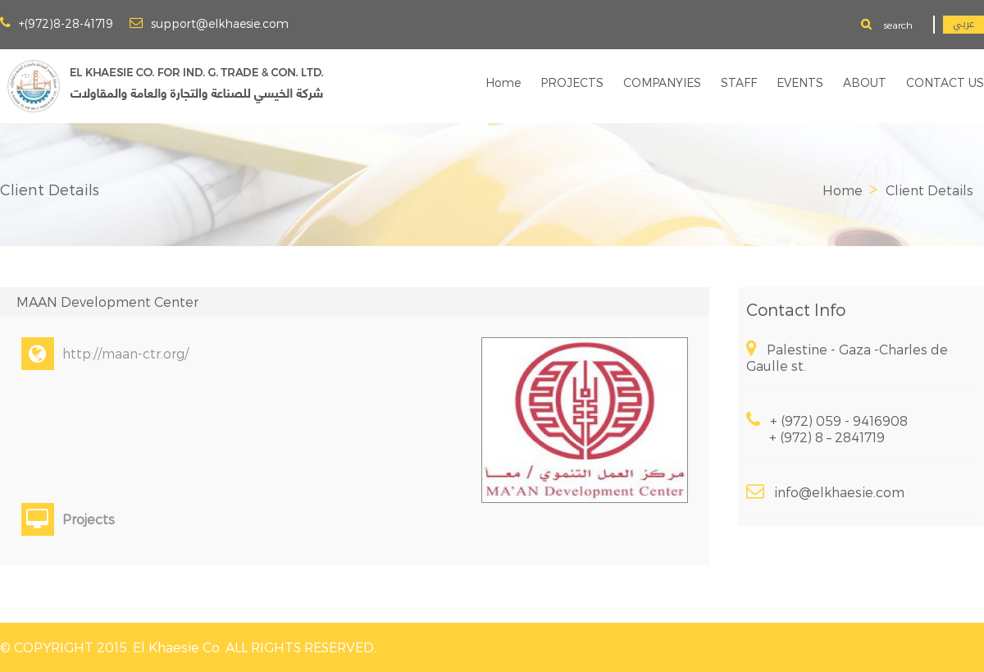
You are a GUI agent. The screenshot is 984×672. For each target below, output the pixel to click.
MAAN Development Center (107, 301)
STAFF (739, 82)
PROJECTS (572, 82)
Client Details (929, 190)
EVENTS (800, 82)
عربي (963, 24)
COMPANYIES (662, 82)
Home (503, 82)
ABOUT (864, 82)
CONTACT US (945, 82)
